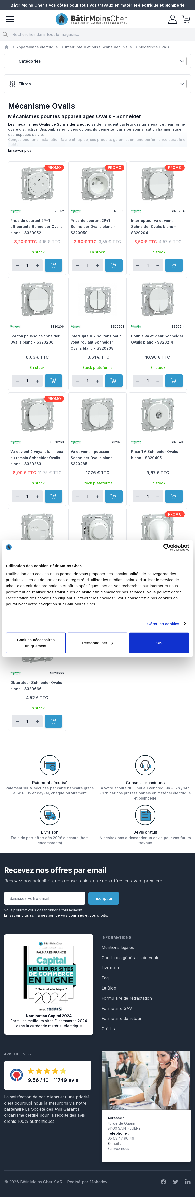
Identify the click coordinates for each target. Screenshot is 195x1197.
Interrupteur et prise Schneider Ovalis (98, 47)
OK (159, 643)
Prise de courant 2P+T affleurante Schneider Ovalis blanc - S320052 (36, 226)
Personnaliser (97, 643)
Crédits (108, 1028)
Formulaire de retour (122, 1018)
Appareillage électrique (37, 47)
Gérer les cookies (163, 623)
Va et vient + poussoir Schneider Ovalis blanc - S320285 (93, 457)
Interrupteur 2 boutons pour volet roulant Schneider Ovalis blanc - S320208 (96, 342)
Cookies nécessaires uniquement (36, 643)
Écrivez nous (118, 1148)
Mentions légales (118, 947)
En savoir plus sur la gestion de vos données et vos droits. (56, 915)
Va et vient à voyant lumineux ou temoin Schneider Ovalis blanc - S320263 (36, 457)
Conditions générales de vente (130, 957)
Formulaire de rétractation (127, 998)
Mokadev (98, 1181)
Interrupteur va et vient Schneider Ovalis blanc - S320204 (153, 226)
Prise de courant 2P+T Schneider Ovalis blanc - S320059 (93, 226)
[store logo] (91, 19)
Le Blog (109, 988)
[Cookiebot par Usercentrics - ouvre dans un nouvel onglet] (167, 547)
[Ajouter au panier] (53, 265)
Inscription (103, 898)
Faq (105, 977)
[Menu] (10, 19)
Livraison (110, 967)
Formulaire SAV (117, 1008)
